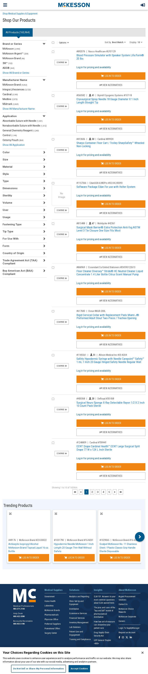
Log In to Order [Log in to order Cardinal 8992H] (111, 163)
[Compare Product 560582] (53, 95)
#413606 (80, 139)
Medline (10, 99)
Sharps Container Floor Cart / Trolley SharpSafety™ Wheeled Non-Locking (110, 144)
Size (5, 159)
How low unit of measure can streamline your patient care (104, 624)
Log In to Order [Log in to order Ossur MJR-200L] (111, 335)
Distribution (74, 609)
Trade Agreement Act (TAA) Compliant (20, 262)
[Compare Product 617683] (53, 311)
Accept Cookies (79, 668)
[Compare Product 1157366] (53, 183)
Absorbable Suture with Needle (23, 120)
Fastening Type (12, 224)
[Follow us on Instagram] (123, 637)
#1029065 (104, 540)
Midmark (11, 104)
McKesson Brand (14, 58)
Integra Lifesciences (17, 89)
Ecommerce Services (78, 613)
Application (10, 116)
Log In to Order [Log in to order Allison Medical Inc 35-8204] (111, 379)
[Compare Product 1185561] (53, 355)
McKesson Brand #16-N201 (80, 540)
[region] (74, 660)
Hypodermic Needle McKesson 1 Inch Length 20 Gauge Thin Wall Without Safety (74, 548)
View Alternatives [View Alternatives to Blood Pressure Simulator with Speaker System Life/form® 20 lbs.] (111, 85)
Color (6, 152)
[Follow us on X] (127, 637)
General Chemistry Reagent (21, 130)
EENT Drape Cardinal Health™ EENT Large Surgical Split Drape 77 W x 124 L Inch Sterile (108, 448)
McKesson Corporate (127, 616)
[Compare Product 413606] (53, 139)
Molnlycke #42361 (106, 223)
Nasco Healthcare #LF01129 (102, 51)
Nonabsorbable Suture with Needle (25, 125)
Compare (62, 62)
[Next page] (115, 491)
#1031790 (59, 540)
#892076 (80, 51)
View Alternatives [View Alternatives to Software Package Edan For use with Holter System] (111, 213)
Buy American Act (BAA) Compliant (18, 272)
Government (49, 596)
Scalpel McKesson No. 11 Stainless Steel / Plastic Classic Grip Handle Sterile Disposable (118, 548)
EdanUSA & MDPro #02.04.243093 (106, 183)
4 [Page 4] (103, 492)
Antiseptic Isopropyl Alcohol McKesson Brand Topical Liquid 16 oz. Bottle (28, 548)
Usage (6, 217)
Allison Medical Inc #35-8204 (113, 355)
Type (6, 181)
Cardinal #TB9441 (98, 442)
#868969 (80, 267)
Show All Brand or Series (16, 72)
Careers (122, 621)
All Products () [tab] (18, 32)
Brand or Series (12, 43)
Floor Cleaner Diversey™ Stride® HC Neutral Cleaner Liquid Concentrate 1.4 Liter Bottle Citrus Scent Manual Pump (109, 272)
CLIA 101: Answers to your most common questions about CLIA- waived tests (105, 599)
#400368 (80, 398)
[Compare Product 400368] (53, 399)
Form (6, 246)
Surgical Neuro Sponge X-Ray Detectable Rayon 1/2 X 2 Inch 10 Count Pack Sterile (110, 404)
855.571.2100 (19, 609)
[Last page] (120, 491)
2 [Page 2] (92, 492)
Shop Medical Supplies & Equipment (20, 13)
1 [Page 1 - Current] (87, 491)
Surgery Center (51, 633)
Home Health (50, 601)
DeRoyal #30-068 (105, 398)
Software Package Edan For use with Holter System (105, 186)
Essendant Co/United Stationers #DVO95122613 (111, 267)
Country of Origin (13, 253)
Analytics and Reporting (79, 596)
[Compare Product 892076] (53, 52)
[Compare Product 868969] (53, 267)
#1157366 (81, 183)
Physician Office (51, 619)
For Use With (11, 238)
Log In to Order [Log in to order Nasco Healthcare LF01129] (111, 76)
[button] (115, 42)
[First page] (75, 491)
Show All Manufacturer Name (19, 108)
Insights (98, 590)
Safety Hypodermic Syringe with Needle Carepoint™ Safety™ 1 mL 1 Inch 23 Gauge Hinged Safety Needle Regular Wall (110, 360)
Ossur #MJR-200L (97, 311)
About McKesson (127, 590)
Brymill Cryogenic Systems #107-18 (114, 95)
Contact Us (123, 604)
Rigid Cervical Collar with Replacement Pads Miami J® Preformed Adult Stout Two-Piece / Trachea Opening (107, 316)
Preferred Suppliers (53, 624)
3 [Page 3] (97, 492)
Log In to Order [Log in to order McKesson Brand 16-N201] (74, 557)
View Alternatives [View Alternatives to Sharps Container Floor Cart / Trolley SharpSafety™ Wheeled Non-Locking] (111, 172)
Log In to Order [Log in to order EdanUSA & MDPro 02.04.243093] (111, 204)
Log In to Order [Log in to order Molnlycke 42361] (111, 247)
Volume (7, 202)
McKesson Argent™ (15, 53)
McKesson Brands (52, 610)
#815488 (80, 223)
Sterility (7, 195)
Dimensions (10, 188)
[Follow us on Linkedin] (131, 637)
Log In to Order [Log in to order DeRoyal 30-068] (111, 423)
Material (7, 166)
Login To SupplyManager (129, 628)
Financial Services (77, 618)
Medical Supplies (54, 590)
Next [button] (140, 536)
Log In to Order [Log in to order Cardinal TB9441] (111, 466)
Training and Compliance (80, 639)
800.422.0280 (19, 616)
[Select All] (53, 42)
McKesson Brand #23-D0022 (33, 540)
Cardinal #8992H (105, 139)
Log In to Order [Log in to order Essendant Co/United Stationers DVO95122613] (111, 291)
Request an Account (127, 632)
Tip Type (8, 231)
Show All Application (14, 145)
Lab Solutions (75, 627)
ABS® (8, 68)
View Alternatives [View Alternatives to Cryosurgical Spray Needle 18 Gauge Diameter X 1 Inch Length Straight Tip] (111, 128)
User (5, 210)
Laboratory (49, 605)
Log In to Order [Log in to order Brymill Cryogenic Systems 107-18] (111, 119)
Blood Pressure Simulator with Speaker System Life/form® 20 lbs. (110, 57)
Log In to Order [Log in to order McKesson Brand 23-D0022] (29, 557)
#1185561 (81, 355)
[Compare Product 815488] (53, 224)
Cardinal (10, 94)
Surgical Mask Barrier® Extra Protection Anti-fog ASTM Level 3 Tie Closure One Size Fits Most (108, 229)
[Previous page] (81, 491)
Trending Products (17, 505)
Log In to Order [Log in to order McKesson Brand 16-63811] (120, 557)
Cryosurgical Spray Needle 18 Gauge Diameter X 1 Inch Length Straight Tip (107, 100)
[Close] (142, 652)
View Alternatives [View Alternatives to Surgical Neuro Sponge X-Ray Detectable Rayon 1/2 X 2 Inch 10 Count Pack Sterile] (111, 432)
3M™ (8, 63)
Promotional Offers (52, 628)
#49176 (12, 540)
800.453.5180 (19, 624)
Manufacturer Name (15, 80)
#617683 (80, 311)
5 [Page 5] (109, 492)
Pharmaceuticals (52, 615)
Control (10, 135)
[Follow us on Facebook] (119, 637)
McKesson (11, 48)
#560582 (80, 95)
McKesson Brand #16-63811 (126, 540)
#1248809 (81, 442)
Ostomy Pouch (13, 140)
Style (6, 174)
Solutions (74, 590)
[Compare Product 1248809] (53, 443)
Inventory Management (78, 622)
